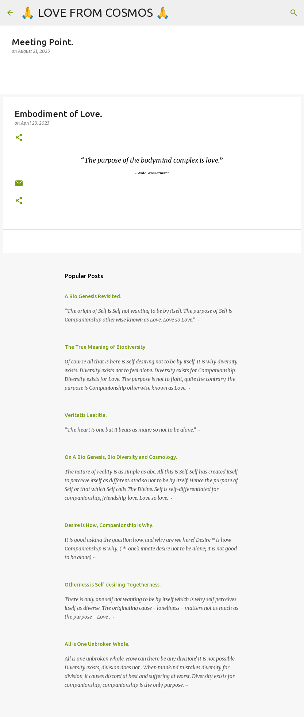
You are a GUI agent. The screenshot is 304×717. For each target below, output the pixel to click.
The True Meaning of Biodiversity (105, 347)
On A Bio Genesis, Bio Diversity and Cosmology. (121, 457)
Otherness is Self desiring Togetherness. (113, 585)
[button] (19, 138)
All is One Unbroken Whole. (97, 644)
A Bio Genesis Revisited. (93, 296)
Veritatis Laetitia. (86, 415)
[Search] (293, 13)
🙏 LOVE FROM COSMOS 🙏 (95, 12)
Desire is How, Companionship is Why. (109, 525)
